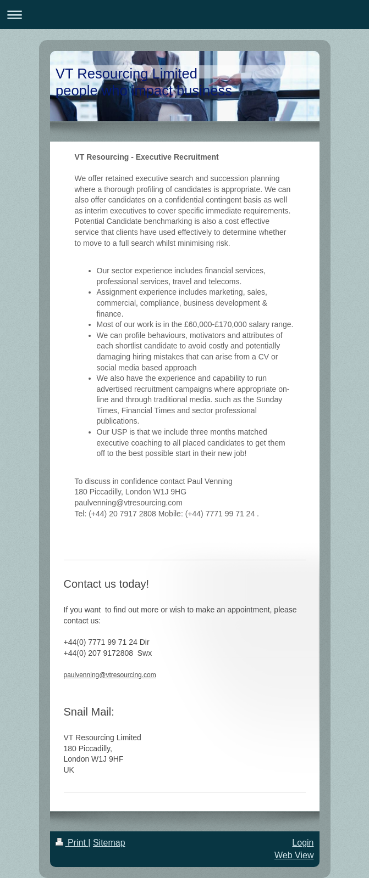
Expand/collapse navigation (184, 14)
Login (302, 842)
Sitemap (109, 842)
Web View (293, 855)
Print (72, 842)
